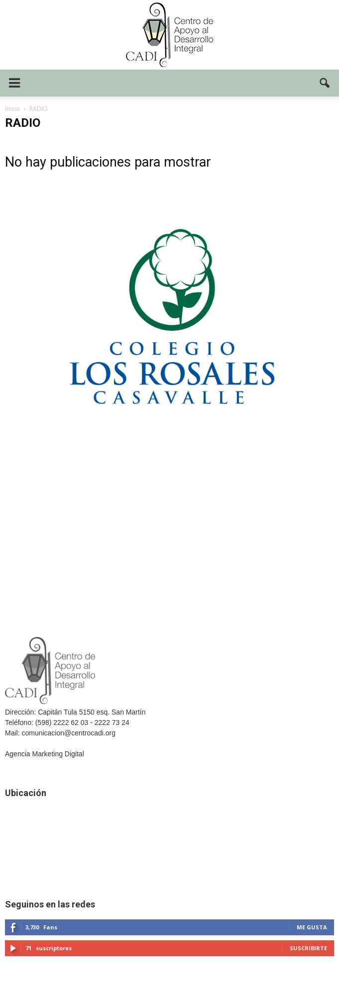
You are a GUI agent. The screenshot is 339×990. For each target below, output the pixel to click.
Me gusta (312, 927)
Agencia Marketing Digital (44, 754)
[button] (325, 83)
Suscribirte (308, 948)
